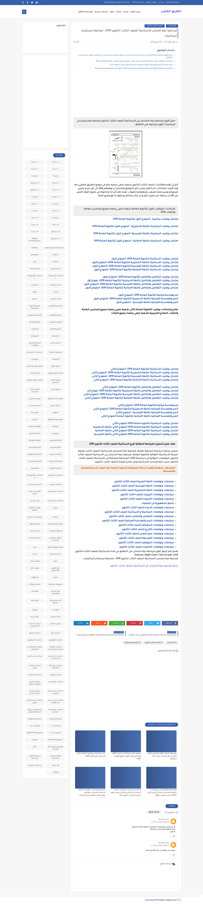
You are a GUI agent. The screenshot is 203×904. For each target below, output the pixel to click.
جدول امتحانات (35, 538)
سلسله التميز (55, 554)
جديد (35, 547)
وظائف (55, 772)
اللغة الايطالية (35, 441)
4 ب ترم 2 (55, 225)
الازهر (35, 292)
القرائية (55, 427)
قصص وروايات (35, 584)
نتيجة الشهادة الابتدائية (35, 757)
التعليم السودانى (55, 322)
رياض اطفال (135, 12)
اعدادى (118, 12)
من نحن (161, 2)
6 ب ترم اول (55, 239)
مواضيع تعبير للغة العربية (55, 748)
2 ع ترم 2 (55, 204)
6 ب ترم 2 (34, 232)
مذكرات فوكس (55, 675)
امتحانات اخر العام (55, 475)
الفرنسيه (34, 413)
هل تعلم (55, 765)
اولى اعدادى (34, 501)
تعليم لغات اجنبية (34, 517)
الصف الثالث (35, 373)
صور (55, 561)
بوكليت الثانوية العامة (35, 509)
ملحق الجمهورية (35, 719)
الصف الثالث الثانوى (154, 26)
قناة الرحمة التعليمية (55, 592)
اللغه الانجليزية (55, 454)
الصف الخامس (35, 399)
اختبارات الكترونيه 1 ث (34, 277)
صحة (35, 554)
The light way (163, 819)
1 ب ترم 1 (55, 162)
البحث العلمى (55, 299)
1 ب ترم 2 (34, 162)
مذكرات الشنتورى (35, 640)
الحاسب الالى (55, 343)
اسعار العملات (55, 285)
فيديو (55, 577)
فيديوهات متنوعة (55, 584)
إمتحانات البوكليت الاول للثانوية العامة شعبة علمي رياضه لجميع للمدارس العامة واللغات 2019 (134, 61)
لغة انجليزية (55, 617)
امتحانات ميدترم (101, 12)
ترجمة (55, 517)
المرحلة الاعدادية (34, 461)
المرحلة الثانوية (55, 468)
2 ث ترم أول (34, 190)
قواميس (34, 591)
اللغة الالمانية (34, 434)
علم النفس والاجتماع (55, 569)
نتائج (35, 747)
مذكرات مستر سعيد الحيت (34, 692)
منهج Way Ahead (55, 740)
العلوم (55, 413)
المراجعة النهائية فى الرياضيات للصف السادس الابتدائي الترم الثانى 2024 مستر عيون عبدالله (162, 792)
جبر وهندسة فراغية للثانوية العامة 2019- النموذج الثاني (148, 405)
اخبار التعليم (55, 269)
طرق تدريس (35, 561)
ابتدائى (125, 12)
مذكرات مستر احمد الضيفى (55, 692)
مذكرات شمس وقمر (35, 667)
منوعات (35, 740)
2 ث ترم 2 (55, 190)
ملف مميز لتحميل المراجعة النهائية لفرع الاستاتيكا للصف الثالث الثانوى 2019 (141, 65)
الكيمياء (55, 434)
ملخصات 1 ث (55, 726)
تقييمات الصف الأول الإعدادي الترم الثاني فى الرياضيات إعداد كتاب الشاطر (162, 756)
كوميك (34, 610)
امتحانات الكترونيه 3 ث (35, 476)
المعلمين (35, 468)
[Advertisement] (126, 94)
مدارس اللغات (55, 624)
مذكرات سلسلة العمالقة (55, 667)
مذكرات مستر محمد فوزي (35, 702)
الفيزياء (35, 420)
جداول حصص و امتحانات (55, 539)
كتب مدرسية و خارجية (55, 602)
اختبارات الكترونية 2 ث (55, 277)
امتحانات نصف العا (55, 492)
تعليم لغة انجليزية (55, 524)
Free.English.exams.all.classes (55, 248)
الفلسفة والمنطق (55, 420)
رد (173, 836)
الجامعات (34, 329)
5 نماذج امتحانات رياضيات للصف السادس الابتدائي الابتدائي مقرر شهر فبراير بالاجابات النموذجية (126, 792)
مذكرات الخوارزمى (55, 640)
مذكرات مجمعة (34, 675)
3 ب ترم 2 (55, 211)
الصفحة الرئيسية (172, 2)
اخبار (34, 262)
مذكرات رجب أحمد (35, 656)
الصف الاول (55, 366)
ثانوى (112, 12)
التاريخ (34, 299)
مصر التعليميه (55, 719)
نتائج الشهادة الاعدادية (55, 757)
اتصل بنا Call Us (138, 2)
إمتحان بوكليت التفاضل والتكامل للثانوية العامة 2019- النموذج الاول (140, 277)
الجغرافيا (55, 336)
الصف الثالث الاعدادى (55, 381)
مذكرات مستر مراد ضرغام (55, 711)
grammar (34, 255)
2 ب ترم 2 (55, 183)
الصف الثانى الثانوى (55, 399)
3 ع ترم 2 (34, 211)
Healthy (35, 248)
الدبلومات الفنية (55, 352)
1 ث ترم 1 (55, 169)
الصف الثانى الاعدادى (34, 391)
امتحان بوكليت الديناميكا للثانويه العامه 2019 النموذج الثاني (145, 423)
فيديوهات (34, 577)
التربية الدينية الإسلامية (34, 307)
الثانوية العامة (34, 322)
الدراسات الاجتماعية (35, 352)
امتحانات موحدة (55, 485)
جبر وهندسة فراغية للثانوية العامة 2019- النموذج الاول (148, 295)
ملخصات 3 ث (55, 733)
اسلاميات (34, 285)
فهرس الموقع (151, 2)
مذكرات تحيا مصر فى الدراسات (56, 657)
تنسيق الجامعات (55, 531)
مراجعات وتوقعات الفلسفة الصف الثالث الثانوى (146, 538)
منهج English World (35, 733)
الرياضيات (172, 26)
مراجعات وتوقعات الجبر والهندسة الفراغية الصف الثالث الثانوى (138, 521)
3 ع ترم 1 (55, 218)
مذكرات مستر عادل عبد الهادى (55, 702)
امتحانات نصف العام (35, 493)
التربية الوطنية (55, 315)
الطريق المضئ (171, 11)
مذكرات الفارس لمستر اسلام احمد (55, 648)
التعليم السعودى (35, 315)
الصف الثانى (55, 390)
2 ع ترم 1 (35, 197)
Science (55, 255)
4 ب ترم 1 (34, 218)
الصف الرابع (55, 406)
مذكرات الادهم (34, 633)
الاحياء (55, 292)
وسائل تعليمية (34, 765)
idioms (55, 262)
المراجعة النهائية (85, 12)
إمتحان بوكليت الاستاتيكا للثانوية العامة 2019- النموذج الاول (144, 259)
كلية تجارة (35, 601)
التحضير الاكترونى (55, 306)
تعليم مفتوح (35, 524)
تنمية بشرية (35, 531)
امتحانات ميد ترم (34, 485)
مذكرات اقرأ (55, 633)
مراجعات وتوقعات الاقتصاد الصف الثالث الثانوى (146, 547)
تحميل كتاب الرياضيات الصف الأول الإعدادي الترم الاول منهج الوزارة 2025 (126, 756)
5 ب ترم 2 (34, 225)
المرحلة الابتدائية (55, 461)
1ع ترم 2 (35, 176)
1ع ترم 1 (55, 176)
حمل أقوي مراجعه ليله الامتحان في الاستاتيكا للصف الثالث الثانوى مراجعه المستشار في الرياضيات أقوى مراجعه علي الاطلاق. (125, 56)
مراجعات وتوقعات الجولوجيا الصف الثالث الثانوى (146, 542)
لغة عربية (35, 617)
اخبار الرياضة (35, 269)
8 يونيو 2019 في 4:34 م (160, 846)
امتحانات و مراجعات (55, 501)
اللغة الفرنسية (35, 448)
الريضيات (34, 359)
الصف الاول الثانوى (55, 373)
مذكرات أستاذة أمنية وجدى (35, 625)
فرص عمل (34, 568)
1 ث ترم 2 (34, 169)
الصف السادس (35, 406)
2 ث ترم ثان (55, 197)
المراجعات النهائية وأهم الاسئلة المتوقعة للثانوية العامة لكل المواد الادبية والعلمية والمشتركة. (133, 68)
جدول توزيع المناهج (55, 547)
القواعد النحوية (35, 427)
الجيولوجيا (35, 336)
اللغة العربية (55, 448)
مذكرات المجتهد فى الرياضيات (35, 648)
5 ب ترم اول (55, 232)
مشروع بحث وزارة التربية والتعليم (34, 711)
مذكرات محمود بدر (55, 682)
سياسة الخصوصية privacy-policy (117, 2)
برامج (55, 508)
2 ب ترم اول (34, 183)
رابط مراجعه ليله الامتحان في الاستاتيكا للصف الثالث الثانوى (144, 566)
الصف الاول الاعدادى (35, 366)
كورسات (55, 610)
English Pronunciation (35, 240)
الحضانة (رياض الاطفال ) (35, 344)
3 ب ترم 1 (34, 204)
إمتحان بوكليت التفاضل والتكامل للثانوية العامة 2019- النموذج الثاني (140, 387)
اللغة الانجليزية (55, 441)
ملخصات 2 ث (34, 726)
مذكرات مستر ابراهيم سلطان (35, 683)
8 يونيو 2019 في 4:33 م (160, 822)
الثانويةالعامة (55, 329)
